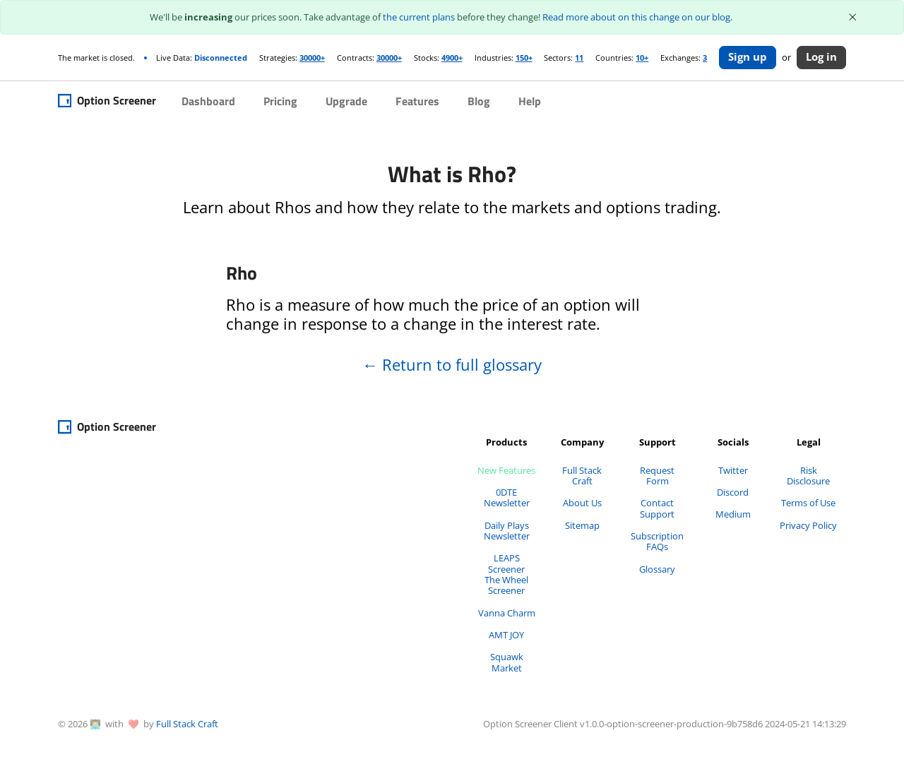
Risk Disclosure (808, 475)
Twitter (733, 470)
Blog (479, 100)
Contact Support (657, 508)
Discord (733, 492)
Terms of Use (808, 502)
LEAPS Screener (506, 563)
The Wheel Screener (506, 585)
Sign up (747, 56)
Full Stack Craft (582, 475)
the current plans (419, 17)
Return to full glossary (452, 365)
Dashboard (208, 100)
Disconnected (220, 57)
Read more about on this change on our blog (636, 17)
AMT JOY (506, 634)
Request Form (657, 475)
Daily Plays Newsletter (507, 530)
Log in (821, 56)
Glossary (657, 569)
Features (417, 100)
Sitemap (582, 525)
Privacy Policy (808, 525)
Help (529, 100)
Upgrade (346, 100)
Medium (733, 514)
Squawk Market (506, 662)
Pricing (280, 100)
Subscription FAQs (657, 541)
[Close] (853, 17)
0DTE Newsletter (507, 497)
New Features (506, 470)
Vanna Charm (506, 613)
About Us (582, 502)
